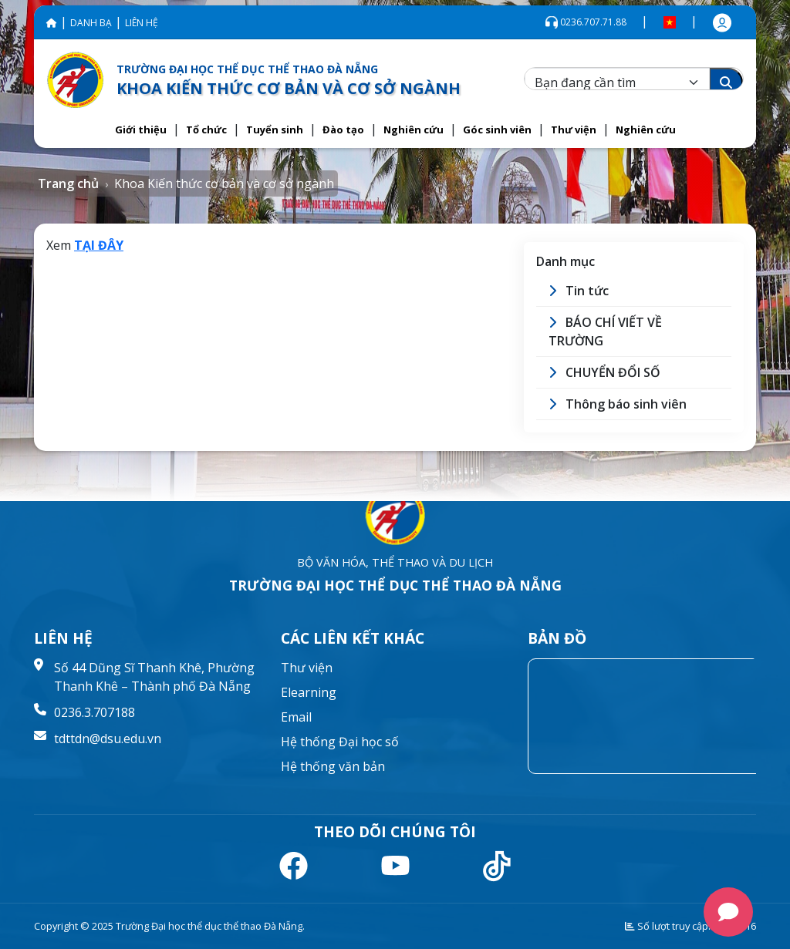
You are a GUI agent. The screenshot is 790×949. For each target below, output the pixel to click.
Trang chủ (68, 183)
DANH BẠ (91, 22)
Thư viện (307, 667)
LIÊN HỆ (141, 22)
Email (296, 716)
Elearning (308, 692)
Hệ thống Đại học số (340, 741)
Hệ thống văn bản (333, 766)
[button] (141, 130)
